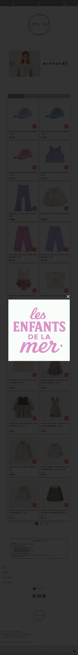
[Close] (68, 296)
